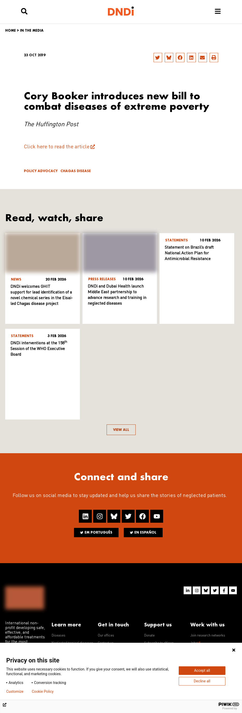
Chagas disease (75, 171)
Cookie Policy (42, 691)
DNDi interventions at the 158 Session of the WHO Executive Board (38, 349)
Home (10, 30)
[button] (158, 57)
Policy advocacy (41, 171)
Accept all (202, 670)
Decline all (202, 681)
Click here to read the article (56, 147)
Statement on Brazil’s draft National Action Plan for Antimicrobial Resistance (189, 253)
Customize (14, 691)
